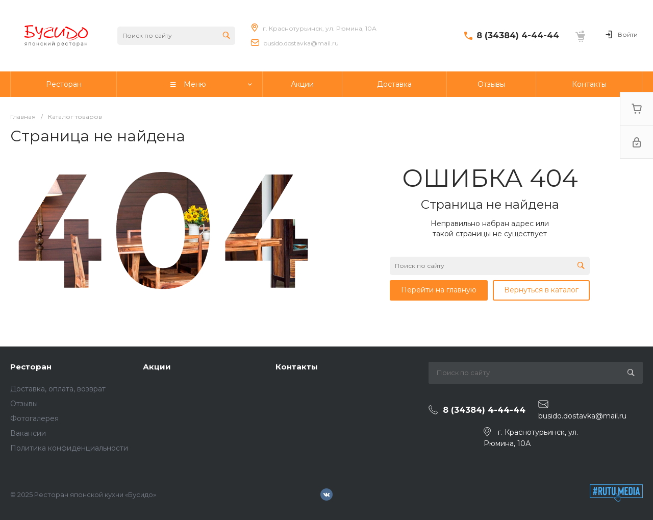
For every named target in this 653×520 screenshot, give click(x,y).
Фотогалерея (34, 418)
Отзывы (24, 403)
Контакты (296, 367)
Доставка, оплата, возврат (58, 388)
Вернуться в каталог (541, 289)
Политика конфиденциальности (69, 448)
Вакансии (28, 433)
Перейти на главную (438, 289)
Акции (157, 367)
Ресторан (31, 367)
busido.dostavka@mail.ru (301, 43)
